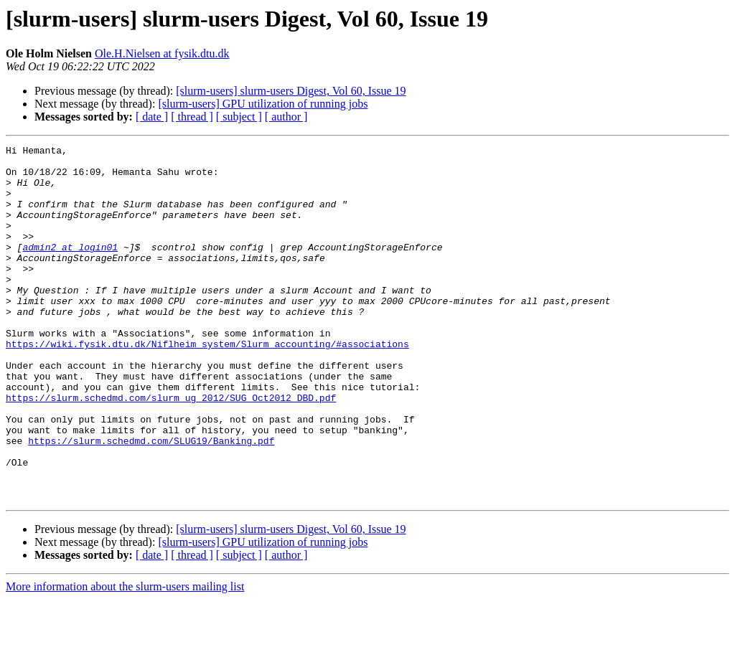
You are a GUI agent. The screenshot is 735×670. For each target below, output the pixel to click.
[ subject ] (239, 116)
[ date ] (152, 116)
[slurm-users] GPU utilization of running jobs (263, 104)
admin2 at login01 (70, 268)
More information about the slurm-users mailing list (125, 657)
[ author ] (286, 116)
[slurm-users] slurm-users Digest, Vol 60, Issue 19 (291, 91)
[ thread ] (192, 116)
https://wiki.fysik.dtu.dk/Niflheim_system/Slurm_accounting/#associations (207, 384)
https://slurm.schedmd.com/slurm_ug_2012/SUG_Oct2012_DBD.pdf (171, 449)
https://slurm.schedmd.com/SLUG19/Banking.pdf (151, 500)
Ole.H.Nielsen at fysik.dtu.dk (162, 53)
